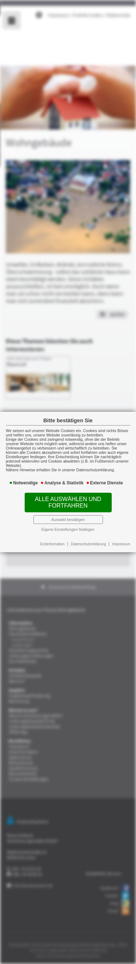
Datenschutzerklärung (87, 541)
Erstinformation (53, 541)
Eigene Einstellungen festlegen (68, 526)
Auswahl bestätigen (68, 517)
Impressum (119, 541)
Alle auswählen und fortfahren (68, 501)
